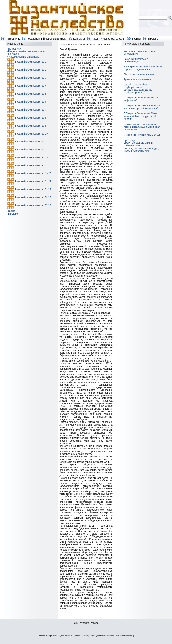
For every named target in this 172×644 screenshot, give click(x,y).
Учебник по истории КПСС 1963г (142, 135)
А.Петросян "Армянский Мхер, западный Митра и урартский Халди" (140, 116)
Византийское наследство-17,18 (33, 165)
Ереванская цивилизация (138, 79)
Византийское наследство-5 (30, 93)
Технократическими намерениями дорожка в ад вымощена (143, 68)
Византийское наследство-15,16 (33, 157)
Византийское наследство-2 (30, 69)
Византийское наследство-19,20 (33, 173)
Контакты (79, 38)
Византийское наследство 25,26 (33, 197)
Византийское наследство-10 (31, 133)
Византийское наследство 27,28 (33, 205)
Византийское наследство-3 (30, 77)
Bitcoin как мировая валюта (139, 74)
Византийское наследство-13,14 (33, 149)
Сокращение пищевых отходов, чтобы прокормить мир (141, 149)
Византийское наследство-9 (30, 125)
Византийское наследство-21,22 (33, 181)
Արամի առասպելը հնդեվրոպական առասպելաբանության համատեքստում (138, 88)
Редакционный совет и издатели (46, 38)
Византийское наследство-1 (30, 61)
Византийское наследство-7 (30, 109)
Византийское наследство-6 (30, 101)
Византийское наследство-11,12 (33, 141)
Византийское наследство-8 (30, 117)
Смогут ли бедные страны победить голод (138, 144)
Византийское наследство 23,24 (33, 189)
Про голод (129, 140)
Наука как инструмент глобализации (136, 60)
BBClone (153, 38)
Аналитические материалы (108, 38)
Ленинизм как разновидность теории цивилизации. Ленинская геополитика (142, 127)
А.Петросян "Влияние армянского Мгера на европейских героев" (142, 107)
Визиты (136, 38)
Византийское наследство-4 (30, 85)
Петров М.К (13, 38)
